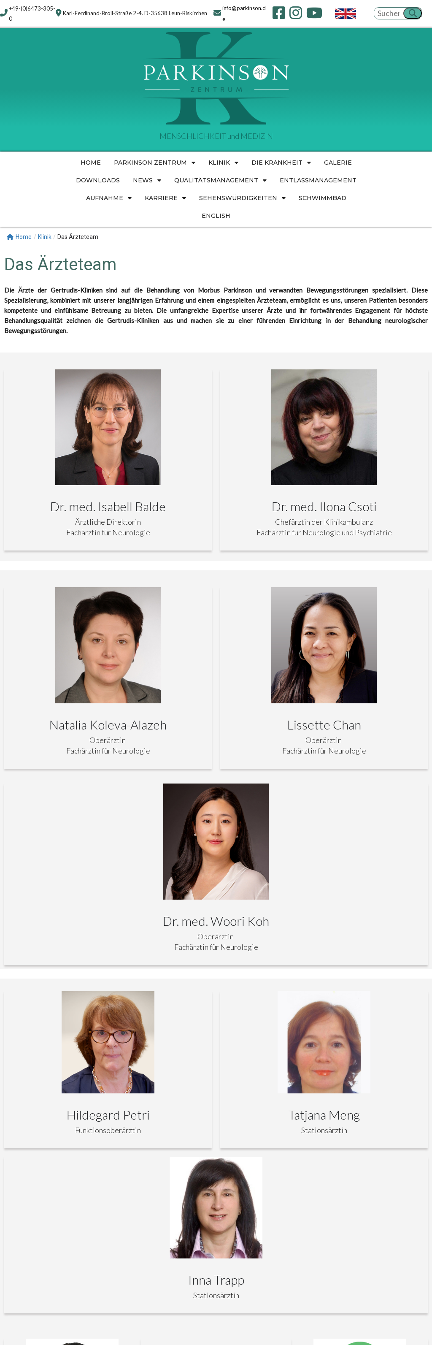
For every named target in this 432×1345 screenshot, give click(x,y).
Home (19, 236)
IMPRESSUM (137, 1165)
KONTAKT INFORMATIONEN (61, 1165)
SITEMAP (277, 1165)
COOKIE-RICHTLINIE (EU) (340, 1165)
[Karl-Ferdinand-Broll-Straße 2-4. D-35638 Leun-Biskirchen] (360, 1269)
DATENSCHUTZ (190, 1165)
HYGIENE (239, 1165)
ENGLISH (403, 1165)
